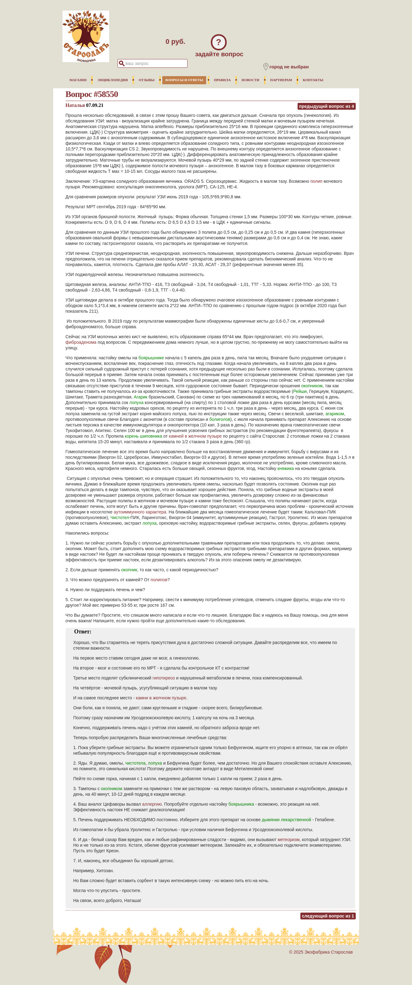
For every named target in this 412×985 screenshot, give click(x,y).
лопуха (136, 402)
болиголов (219, 419)
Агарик (140, 396)
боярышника (241, 804)
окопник (129, 569)
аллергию (152, 804)
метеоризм (288, 839)
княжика (285, 468)
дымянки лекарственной (286, 819)
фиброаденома (81, 342)
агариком (335, 413)
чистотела (135, 763)
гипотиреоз (163, 677)
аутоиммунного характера (140, 511)
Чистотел (119, 517)
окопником (312, 385)
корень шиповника (143, 436)
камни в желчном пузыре (161, 697)
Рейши (300, 391)
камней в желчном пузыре (195, 436)
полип (316, 181)
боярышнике (151, 357)
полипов (158, 579)
